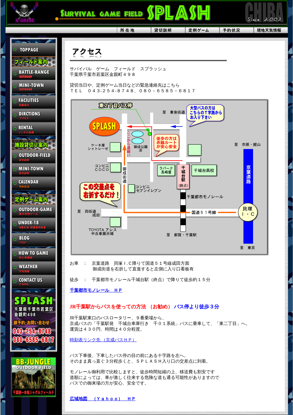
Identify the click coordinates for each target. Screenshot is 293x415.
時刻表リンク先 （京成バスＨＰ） (103, 340)
